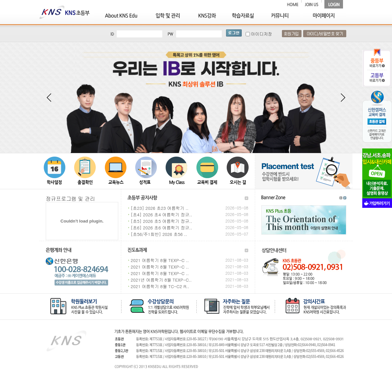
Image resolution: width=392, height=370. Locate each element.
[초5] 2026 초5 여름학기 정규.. (161, 221)
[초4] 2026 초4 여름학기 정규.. (161, 214)
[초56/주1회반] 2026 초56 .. (159, 234)
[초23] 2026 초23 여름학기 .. (159, 208)
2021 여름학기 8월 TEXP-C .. (160, 260)
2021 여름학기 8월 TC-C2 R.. (160, 286)
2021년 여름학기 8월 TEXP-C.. (161, 280)
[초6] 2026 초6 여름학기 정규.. (161, 227)
